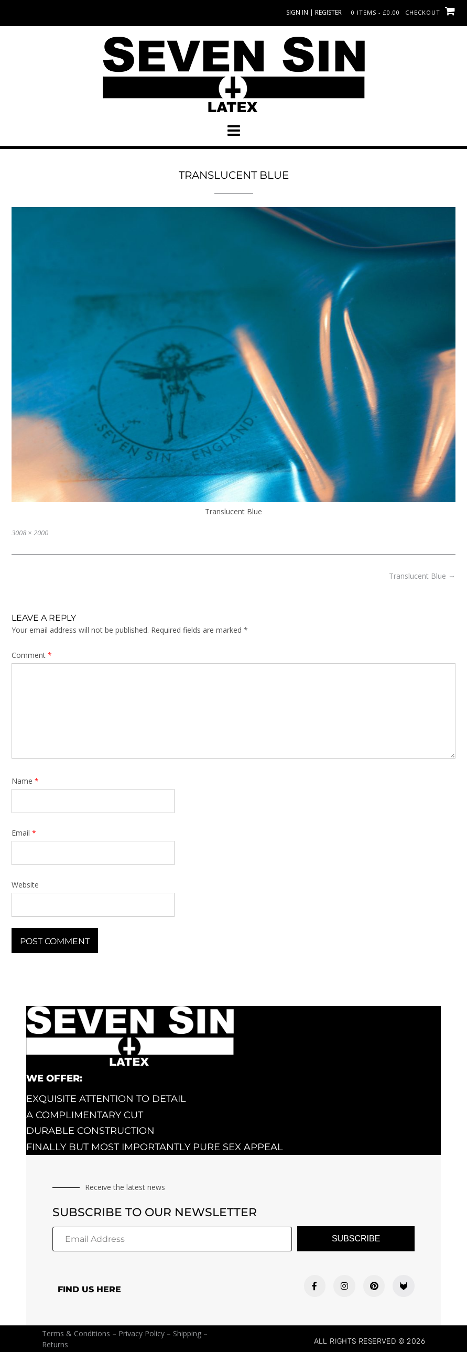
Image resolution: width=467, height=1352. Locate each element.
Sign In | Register (314, 12)
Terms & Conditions (76, 1333)
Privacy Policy (141, 1333)
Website (25, 885)
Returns (55, 1344)
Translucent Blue (422, 576)
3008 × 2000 (30, 532)
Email (24, 833)
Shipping (187, 1333)
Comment (32, 655)
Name (25, 781)
